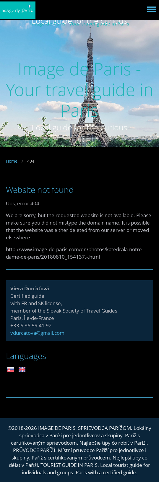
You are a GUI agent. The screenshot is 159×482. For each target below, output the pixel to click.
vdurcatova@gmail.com (37, 332)
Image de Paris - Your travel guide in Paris (79, 89)
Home (11, 161)
